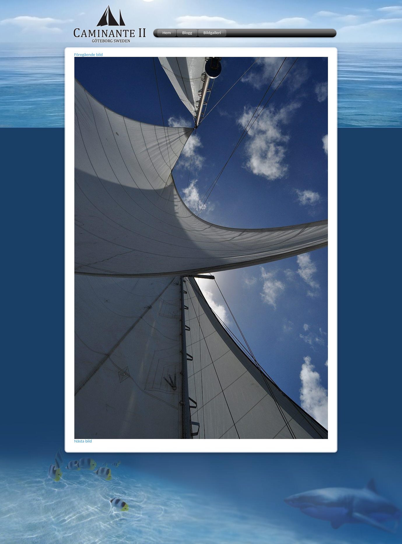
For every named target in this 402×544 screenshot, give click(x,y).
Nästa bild (83, 441)
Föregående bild (88, 54)
